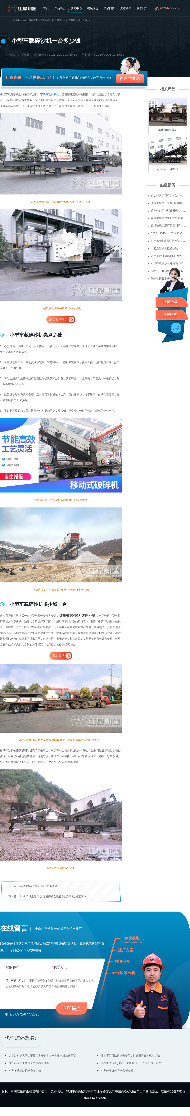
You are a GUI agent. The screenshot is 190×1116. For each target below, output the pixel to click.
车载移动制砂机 (49, 94)
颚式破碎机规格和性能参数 (167, 218)
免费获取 (132, 938)
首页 (46, 8)
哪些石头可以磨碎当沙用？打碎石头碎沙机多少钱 (130, 1055)
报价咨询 (170, 302)
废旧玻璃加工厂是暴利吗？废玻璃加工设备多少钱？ (169, 225)
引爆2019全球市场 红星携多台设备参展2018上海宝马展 (53, 896)
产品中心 (59, 8)
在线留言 (170, 315)
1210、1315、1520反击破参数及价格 (169, 233)
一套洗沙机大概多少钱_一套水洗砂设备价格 (169, 248)
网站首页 (33, 20)
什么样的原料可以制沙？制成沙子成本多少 (169, 195)
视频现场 (92, 8)
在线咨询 (127, 79)
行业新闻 (56, 20)
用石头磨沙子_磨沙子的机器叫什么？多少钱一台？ (131, 1063)
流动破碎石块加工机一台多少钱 (38, 886)
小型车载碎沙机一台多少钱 (25, 1070)
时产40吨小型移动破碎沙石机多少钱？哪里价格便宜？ (169, 255)
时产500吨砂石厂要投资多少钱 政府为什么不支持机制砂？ (169, 240)
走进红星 (125, 8)
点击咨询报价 (58, 319)
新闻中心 (76, 8)
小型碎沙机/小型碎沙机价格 (117, 1070)
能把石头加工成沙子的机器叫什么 (29, 1063)
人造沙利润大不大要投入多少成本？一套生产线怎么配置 (42, 1055)
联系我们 (142, 8)
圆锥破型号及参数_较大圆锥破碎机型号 (169, 202)
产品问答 (109, 8)
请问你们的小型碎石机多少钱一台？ (169, 210)
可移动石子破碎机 (167, 169)
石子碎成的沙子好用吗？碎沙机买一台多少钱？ (169, 263)
